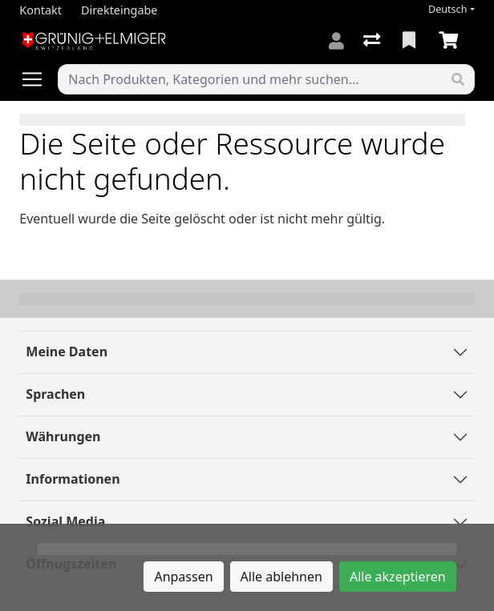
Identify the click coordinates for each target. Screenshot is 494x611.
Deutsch (448, 9)
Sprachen (55, 394)
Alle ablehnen (281, 576)
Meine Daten (66, 351)
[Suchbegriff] (250, 79)
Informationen (72, 479)
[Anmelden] (336, 41)
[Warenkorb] (451, 41)
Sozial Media (65, 521)
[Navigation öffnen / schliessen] (38, 79)
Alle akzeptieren (398, 576)
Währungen (63, 436)
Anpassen (183, 576)
